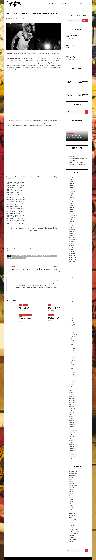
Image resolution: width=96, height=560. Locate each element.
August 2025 (72, 193)
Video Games (72, 541)
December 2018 (72, 352)
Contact (81, 4)
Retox (8, 58)
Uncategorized (72, 537)
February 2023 (72, 253)
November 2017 (72, 378)
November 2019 (72, 331)
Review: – (76, 162)
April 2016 (71, 416)
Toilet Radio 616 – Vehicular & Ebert (77, 164)
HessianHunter (15, 18)
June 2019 (71, 340)
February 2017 (72, 396)
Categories (52, 4)
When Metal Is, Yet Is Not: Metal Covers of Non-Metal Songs (25, 320)
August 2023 (72, 241)
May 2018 (71, 366)
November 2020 (72, 307)
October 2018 (72, 356)
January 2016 (72, 422)
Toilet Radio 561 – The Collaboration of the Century (53, 319)
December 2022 (72, 257)
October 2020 (72, 309)
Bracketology (72, 475)
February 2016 (72, 420)
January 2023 (72, 255)
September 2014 (73, 454)
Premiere (71, 511)
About (74, 4)
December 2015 (72, 424)
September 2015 (73, 430)
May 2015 (71, 438)
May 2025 (71, 199)
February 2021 (72, 301)
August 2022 (72, 265)
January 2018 (72, 374)
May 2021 (71, 295)
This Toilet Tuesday (73, 533)
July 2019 (71, 338)
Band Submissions (73, 471)
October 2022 (72, 261)
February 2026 (72, 181)
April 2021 (71, 297)
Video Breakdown (73, 539)
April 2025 (71, 201)
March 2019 (71, 346)
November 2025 (72, 187)
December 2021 (72, 281)
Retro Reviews (72, 515)
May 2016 (71, 414)
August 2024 (72, 217)
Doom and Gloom (73, 485)
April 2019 (71, 344)
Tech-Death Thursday (74, 529)
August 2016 (72, 408)
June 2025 (71, 197)
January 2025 (72, 207)
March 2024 (71, 227)
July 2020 (71, 315)
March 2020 (71, 323)
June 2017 (71, 388)
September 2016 (73, 406)
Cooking (70, 479)
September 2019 (73, 335)
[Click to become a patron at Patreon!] (33, 239)
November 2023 (72, 235)
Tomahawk (17, 257)
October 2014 (72, 452)
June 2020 (71, 317)
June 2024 (71, 221)
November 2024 (72, 211)
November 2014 (72, 450)
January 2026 (72, 183)
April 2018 (71, 368)
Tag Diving (71, 527)
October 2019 (72, 333)
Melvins (45, 255)
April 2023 (71, 249)
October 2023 (72, 237)
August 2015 (72, 432)
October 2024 (72, 213)
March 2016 (71, 418)
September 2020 (73, 311)
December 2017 (72, 376)
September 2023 (73, 239)
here (20, 177)
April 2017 (71, 392)
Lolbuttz (71, 495)
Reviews (71, 517)
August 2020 (72, 313)
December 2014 (72, 448)
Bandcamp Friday (73, 473)
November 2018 (72, 354)
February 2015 (72, 444)
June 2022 (71, 269)
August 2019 (72, 336)
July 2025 (71, 195)
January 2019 (72, 350)
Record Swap (72, 513)
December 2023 (72, 233)
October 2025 (72, 189)
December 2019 (72, 329)
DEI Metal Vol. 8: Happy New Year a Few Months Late (70, 96)
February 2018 (72, 372)
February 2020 (72, 325)
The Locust (10, 257)
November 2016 (72, 402)
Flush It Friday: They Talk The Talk (77, 153)
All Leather (14, 255)
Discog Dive (71, 481)
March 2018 (71, 370)
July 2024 (71, 219)
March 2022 (71, 275)
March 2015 (71, 442)
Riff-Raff (71, 523)
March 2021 (71, 299)
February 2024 (72, 229)
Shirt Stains (71, 525)
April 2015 (71, 440)
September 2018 (73, 358)
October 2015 (72, 428)
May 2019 (71, 342)
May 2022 (71, 271)
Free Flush (71, 489)
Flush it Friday (72, 487)
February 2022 (72, 277)
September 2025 (73, 191)
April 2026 (71, 177)
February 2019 (72, 348)
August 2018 (72, 360)
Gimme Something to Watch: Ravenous (17, 269)
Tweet (8, 250)
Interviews (71, 491)
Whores (23, 257)
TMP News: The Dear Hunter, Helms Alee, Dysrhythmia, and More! (25, 309)
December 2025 (72, 185)
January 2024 (72, 231)
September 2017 (73, 382)
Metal (49, 305)
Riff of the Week (72, 519)
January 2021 (72, 303)
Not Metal (26, 315)
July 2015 (71, 434)
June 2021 (71, 293)
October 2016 (72, 404)
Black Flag (21, 255)
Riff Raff (71, 521)
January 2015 (72, 446)
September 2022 (73, 263)
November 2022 (72, 259)
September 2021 (73, 287)
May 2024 (71, 223)
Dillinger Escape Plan (36, 255)
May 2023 (71, 247)
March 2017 (71, 394)
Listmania (71, 493)
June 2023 (71, 245)
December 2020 (72, 305)
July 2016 (71, 410)
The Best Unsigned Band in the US (77, 531)
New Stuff (71, 501)
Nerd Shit (71, 499)
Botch (27, 255)
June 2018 (71, 364)
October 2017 (72, 380)
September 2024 (73, 215)
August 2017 (72, 384)
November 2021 (72, 283)
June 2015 (71, 436)
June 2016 (71, 412)
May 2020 (71, 319)
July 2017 (71, 386)
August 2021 (72, 289)
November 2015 (72, 426)
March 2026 (71, 179)
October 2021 (72, 285)
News (8, 18)
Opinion (70, 509)
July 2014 (71, 458)
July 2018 (71, 362)
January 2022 (72, 279)
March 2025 (71, 203)
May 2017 (71, 390)
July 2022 (71, 267)
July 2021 (71, 291)
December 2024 (72, 209)
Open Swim (26, 305)
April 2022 (71, 273)
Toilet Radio (50, 315)
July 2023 (71, 243)
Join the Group (64, 4)
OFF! (50, 255)
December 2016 (72, 400)
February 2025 (72, 205)
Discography (72, 483)
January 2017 (72, 398)
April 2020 (71, 321)
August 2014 (72, 456)
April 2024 (71, 225)
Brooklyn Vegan (10, 178)
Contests (71, 477)
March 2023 (71, 251)
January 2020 (72, 327)
